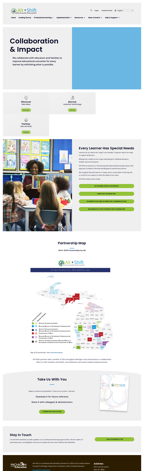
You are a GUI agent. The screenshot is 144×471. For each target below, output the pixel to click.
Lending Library (25, 17)
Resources (79, 17)
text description (57, 330)
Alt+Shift (24, 11)
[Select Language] (124, 10)
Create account (106, 10)
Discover (26, 110)
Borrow (72, 110)
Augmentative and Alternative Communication (106, 177)
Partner (118, 110)
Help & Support (111, 17)
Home (13, 17)
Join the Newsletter (114, 418)
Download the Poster (52, 389)
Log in (97, 10)
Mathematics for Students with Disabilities (106, 183)
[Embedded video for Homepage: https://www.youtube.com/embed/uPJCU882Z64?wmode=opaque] (102, 57)
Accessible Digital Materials (106, 163)
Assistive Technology (106, 170)
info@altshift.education (107, 456)
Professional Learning (43, 17)
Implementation (63, 17)
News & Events (94, 17)
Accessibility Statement (41, 448)
